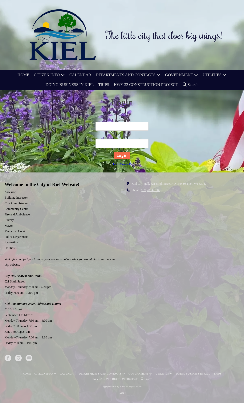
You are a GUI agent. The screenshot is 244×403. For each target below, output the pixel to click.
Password (122, 137)
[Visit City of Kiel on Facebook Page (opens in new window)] (8, 358)
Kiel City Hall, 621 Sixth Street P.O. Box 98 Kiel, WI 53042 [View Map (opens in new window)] (169, 183)
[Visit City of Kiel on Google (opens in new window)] (18, 358)
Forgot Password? (122, 164)
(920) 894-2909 (150, 190)
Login (122, 393)
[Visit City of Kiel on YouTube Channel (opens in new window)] (29, 358)
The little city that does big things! (163, 35)
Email (122, 119)
